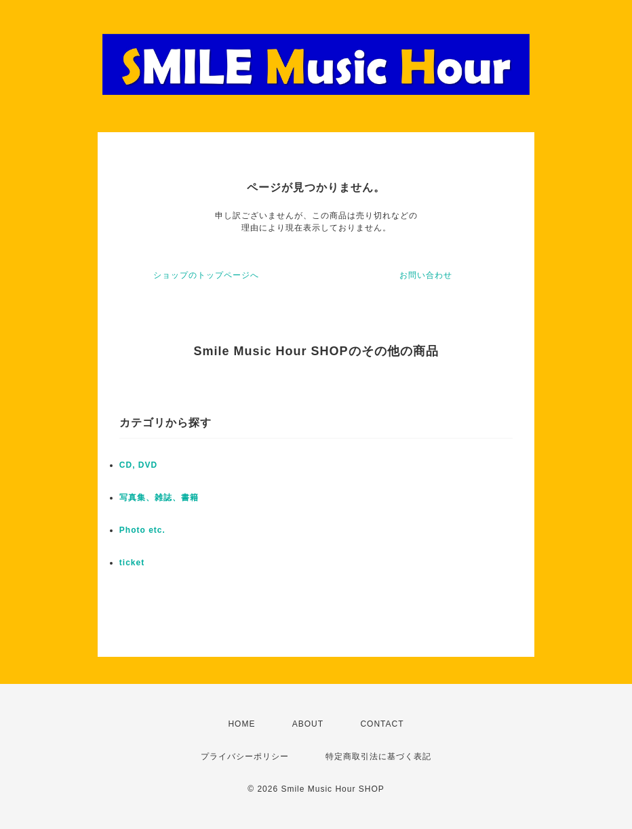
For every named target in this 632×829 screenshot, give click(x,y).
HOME (241, 724)
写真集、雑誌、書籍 (159, 497)
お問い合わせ (425, 275)
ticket (131, 562)
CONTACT (381, 724)
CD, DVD (138, 465)
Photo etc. (142, 530)
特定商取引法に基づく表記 (378, 756)
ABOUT (307, 724)
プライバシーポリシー (245, 756)
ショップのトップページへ (206, 275)
